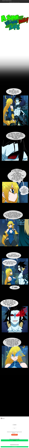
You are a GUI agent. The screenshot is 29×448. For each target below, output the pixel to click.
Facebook (12, 422)
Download (14, 440)
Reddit (20, 422)
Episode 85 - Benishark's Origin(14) (6, 0)
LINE (9, 422)
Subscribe (15, 424)
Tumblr (17, 422)
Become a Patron (14, 434)
